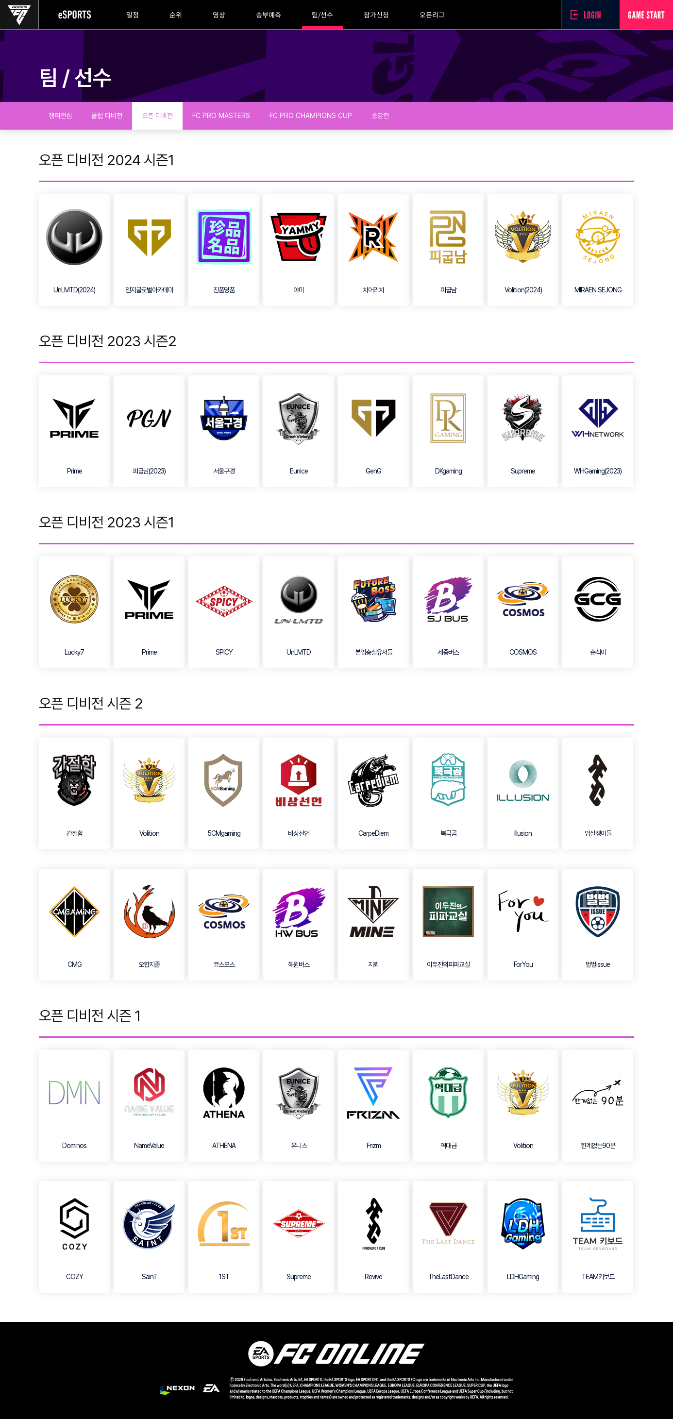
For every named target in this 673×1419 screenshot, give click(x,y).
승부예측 (268, 14)
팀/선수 (322, 14)
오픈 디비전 (157, 115)
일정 (132, 14)
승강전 (380, 115)
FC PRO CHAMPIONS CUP (310, 115)
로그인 (588, 14)
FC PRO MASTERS (221, 115)
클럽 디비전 (106, 115)
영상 (219, 14)
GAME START (646, 14)
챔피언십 (60, 115)
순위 (175, 14)
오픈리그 (432, 14)
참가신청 (376, 14)
